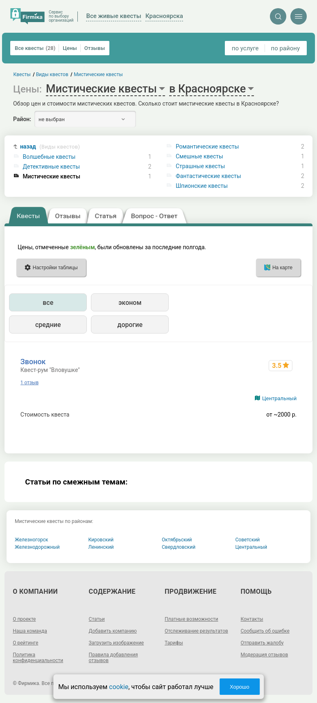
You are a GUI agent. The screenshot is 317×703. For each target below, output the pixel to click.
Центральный (279, 398)
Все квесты (35, 48)
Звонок (33, 361)
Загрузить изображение (116, 643)
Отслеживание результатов (196, 631)
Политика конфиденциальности (38, 657)
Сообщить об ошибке (264, 631)
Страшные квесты (200, 166)
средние (48, 325)
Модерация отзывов (264, 655)
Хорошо (239, 687)
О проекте (24, 619)
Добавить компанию (113, 631)
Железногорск (31, 540)
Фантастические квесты (208, 176)
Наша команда (30, 631)
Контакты (251, 619)
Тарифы (174, 643)
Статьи (97, 619)
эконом (129, 302)
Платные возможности (191, 619)
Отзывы (94, 48)
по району (285, 48)
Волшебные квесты (49, 157)
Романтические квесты (207, 146)
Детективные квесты (51, 166)
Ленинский (101, 547)
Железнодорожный (37, 547)
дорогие (130, 325)
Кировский (101, 540)
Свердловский (178, 547)
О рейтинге (25, 643)
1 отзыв (29, 382)
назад (50, 147)
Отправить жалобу (261, 643)
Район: (22, 119)
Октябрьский (177, 540)
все (48, 302)
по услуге (245, 48)
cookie (118, 687)
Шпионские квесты (202, 186)
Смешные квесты (199, 156)
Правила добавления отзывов (113, 657)
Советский (247, 540)
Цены (70, 48)
